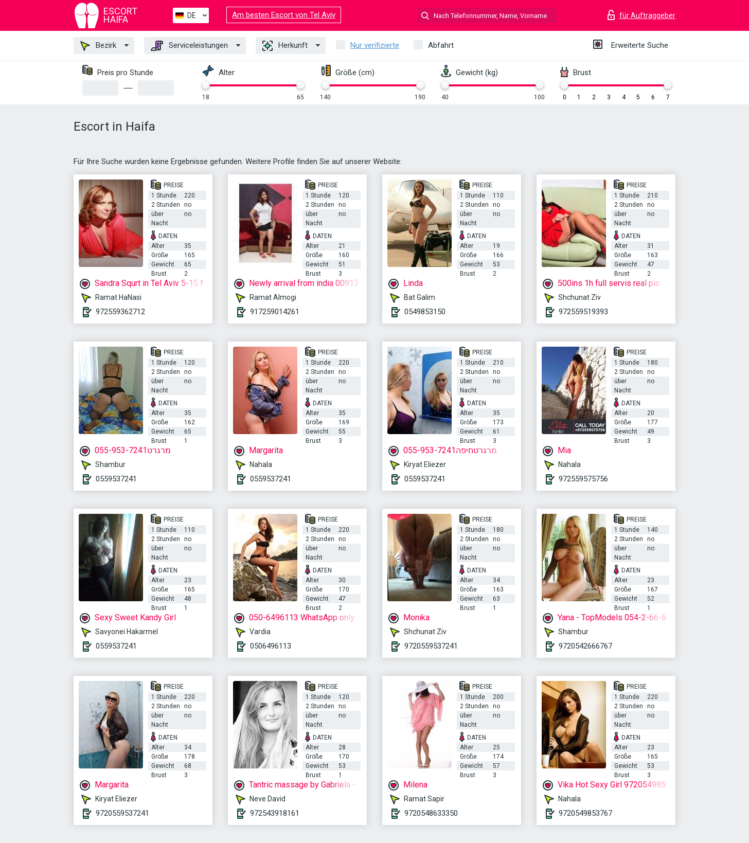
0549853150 (424, 311)
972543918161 (274, 813)
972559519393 (583, 311)
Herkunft (285, 46)
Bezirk (98, 46)
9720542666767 (585, 646)
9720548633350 (431, 813)
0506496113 (270, 646)
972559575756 (583, 478)
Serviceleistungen (189, 46)
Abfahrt (441, 45)
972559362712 (120, 311)
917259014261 (274, 311)
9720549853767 (585, 813)
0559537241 (116, 478)
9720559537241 (431, 646)
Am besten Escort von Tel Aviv (283, 15)
